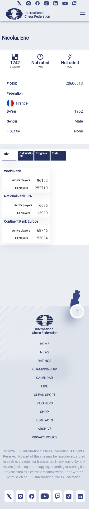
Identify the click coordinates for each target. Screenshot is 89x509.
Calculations (26, 154)
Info (6, 153)
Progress (41, 153)
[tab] (9, 156)
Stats (55, 153)
